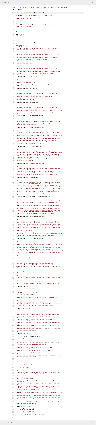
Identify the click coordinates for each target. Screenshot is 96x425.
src (28, 7)
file (42, 12)
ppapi (64, 7)
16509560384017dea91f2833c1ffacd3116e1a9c (45, 7)
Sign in (93, 2)
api (68, 7)
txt (90, 422)
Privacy (13, 422)
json (93, 422)
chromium (15, 7)
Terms (17, 422)
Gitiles (8, 422)
